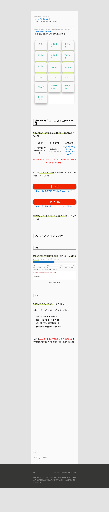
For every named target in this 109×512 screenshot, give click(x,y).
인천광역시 (67, 45)
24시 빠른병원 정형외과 (42, 19)
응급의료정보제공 (55, 151)
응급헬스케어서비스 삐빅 (42, 32)
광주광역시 (67, 56)
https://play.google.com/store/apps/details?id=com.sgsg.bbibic (52, 29)
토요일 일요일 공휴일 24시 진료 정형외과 (46, 21)
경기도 (54, 67)
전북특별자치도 (67, 87)
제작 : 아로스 (36, 472)
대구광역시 (40, 56)
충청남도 (41, 77)
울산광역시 (40, 67)
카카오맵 (42, 172)
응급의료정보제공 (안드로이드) (69, 148)
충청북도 (68, 67)
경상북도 (68, 77)
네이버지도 (50, 172)
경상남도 (41, 87)
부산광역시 (54, 45)
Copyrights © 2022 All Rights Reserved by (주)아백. (65, 472)
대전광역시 (54, 56)
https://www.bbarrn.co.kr (41, 16)
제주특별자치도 (40, 98)
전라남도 (54, 77)
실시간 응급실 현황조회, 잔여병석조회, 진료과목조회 (49, 34)
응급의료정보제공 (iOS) (69, 152)
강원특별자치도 (54, 87)
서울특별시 (40, 45)
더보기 (34, 452)
